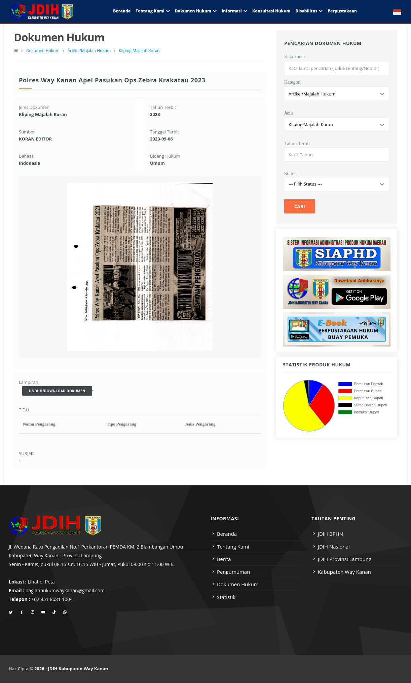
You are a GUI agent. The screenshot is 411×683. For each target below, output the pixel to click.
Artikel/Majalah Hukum (89, 50)
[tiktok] (54, 612)
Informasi (232, 11)
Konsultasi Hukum (271, 11)
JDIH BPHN (330, 533)
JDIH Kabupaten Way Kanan (78, 669)
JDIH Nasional (334, 546)
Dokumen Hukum (193, 11)
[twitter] (11, 612)
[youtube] (43, 612)
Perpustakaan (342, 11)
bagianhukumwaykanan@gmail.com (65, 590)
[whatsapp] (65, 612)
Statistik (226, 597)
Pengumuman (233, 571)
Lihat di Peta (41, 581)
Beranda (121, 11)
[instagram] (32, 612)
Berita (224, 559)
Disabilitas (306, 11)
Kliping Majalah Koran (139, 50)
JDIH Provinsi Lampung (344, 559)
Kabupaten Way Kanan (344, 571)
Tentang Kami (150, 11)
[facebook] (22, 612)
